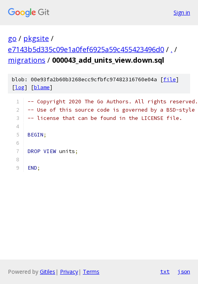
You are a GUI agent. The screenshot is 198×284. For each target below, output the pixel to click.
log (19, 87)
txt (165, 271)
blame (42, 87)
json (183, 271)
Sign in (182, 12)
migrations (26, 60)
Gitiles (47, 271)
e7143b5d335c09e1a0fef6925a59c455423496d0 (86, 49)
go (12, 38)
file (169, 79)
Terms (91, 271)
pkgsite (36, 38)
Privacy (69, 271)
